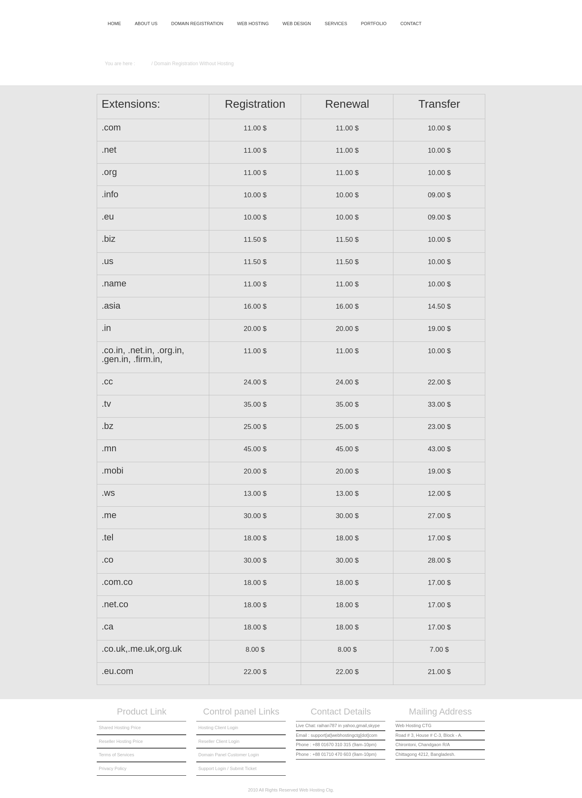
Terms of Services (116, 754)
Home (114, 23)
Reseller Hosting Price (121, 741)
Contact (410, 23)
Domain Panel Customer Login (228, 754)
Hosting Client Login (218, 727)
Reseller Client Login (219, 741)
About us (146, 23)
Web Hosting (253, 23)
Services (336, 23)
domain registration (197, 23)
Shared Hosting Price (120, 727)
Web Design (297, 23)
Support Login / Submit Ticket (227, 768)
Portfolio (374, 23)
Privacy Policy (112, 768)
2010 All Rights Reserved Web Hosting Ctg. (291, 789)
